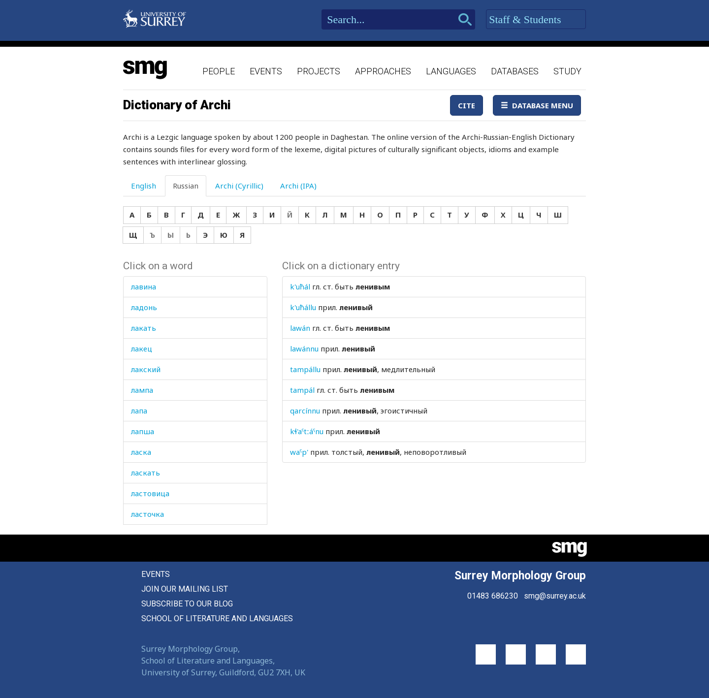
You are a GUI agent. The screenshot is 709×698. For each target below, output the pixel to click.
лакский (146, 369)
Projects (318, 71)
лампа (142, 390)
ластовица (150, 493)
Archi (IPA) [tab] (298, 185)
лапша (142, 431)
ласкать (145, 472)
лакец (141, 348)
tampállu (305, 369)
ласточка (147, 514)
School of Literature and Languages (217, 618)
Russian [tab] (185, 185)
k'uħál (300, 286)
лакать (143, 328)
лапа (139, 410)
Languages (451, 71)
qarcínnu (305, 410)
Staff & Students (536, 20)
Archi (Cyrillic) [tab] (239, 185)
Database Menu (537, 105)
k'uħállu (303, 307)
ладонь (144, 307)
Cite (466, 105)
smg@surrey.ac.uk (555, 596)
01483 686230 (492, 596)
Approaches (383, 71)
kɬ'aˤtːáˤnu (306, 431)
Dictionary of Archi (177, 104)
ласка (141, 452)
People (218, 71)
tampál (302, 390)
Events (266, 71)
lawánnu (304, 348)
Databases (515, 71)
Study (567, 71)
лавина (143, 286)
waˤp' (299, 452)
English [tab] (143, 185)
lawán (300, 328)
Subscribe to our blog (187, 603)
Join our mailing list (184, 589)
